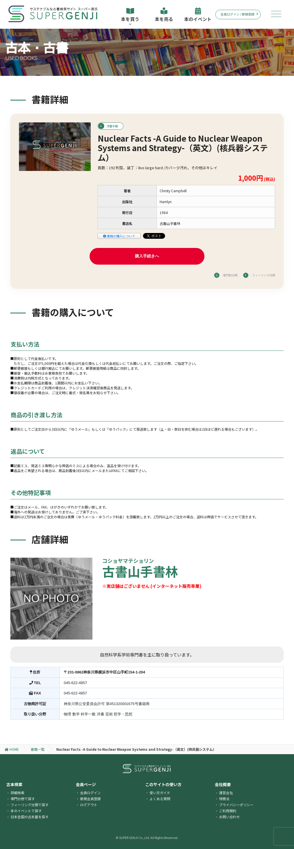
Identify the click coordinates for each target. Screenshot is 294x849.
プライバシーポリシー (236, 804)
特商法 (224, 798)
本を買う (130, 16)
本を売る (164, 14)
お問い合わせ (229, 816)
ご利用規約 (227, 810)
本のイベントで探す (26, 810)
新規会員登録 (90, 798)
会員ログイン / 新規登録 (239, 14)
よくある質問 (160, 798)
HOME (12, 749)
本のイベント (198, 14)
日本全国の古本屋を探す (30, 816)
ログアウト (88, 804)
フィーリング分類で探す (30, 804)
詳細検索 (17, 792)
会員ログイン (90, 792)
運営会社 (226, 792)
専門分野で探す (23, 798)
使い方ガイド (160, 792)
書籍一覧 (38, 749)
